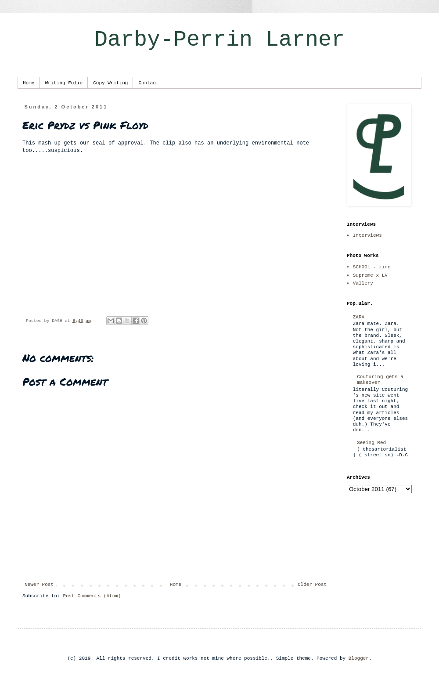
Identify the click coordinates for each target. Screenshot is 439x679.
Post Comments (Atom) (92, 596)
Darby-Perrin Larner (219, 39)
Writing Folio (64, 83)
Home (28, 83)
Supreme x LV (370, 275)
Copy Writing (110, 83)
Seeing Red (371, 442)
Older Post (312, 584)
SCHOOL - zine (372, 267)
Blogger (359, 658)
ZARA (358, 317)
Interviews (367, 235)
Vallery (363, 283)
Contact (148, 83)
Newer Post (39, 584)
